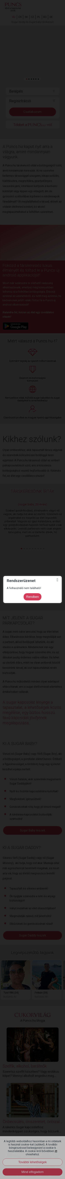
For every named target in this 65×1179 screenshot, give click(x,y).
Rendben (32, 597)
